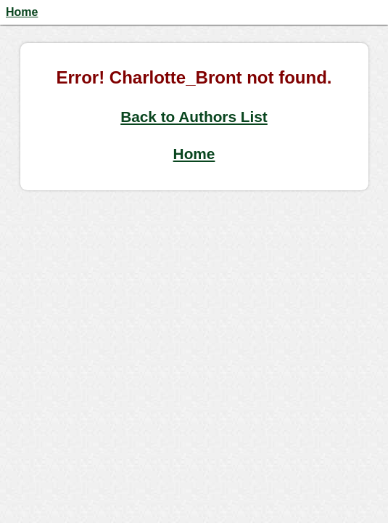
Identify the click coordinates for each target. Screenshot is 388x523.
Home (22, 12)
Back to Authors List (194, 116)
